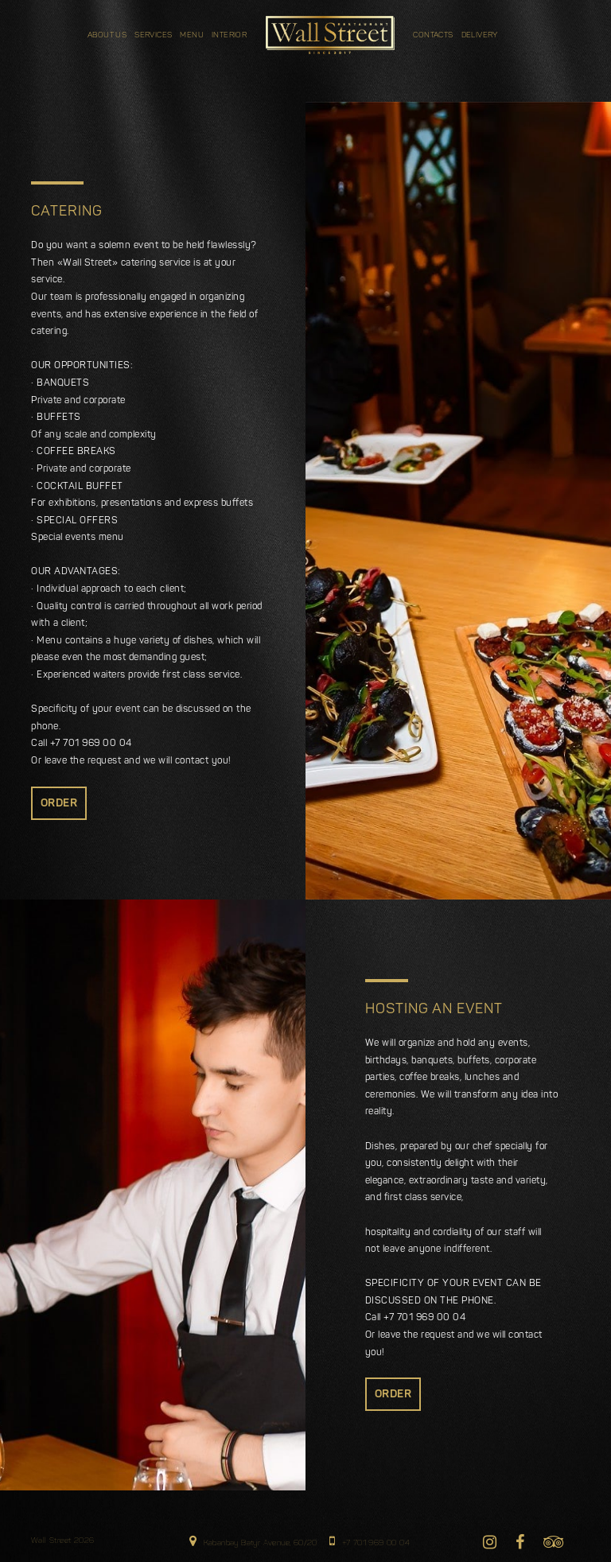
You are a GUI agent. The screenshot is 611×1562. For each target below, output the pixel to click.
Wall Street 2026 (62, 1541)
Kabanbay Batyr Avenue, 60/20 (253, 1541)
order (59, 803)
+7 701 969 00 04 (369, 1541)
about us (107, 36)
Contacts (433, 36)
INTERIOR (229, 36)
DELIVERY (479, 36)
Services (153, 36)
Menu (192, 36)
